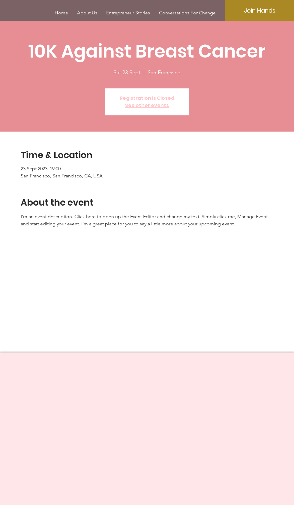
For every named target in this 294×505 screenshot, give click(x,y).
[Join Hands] (259, 10)
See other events (147, 105)
